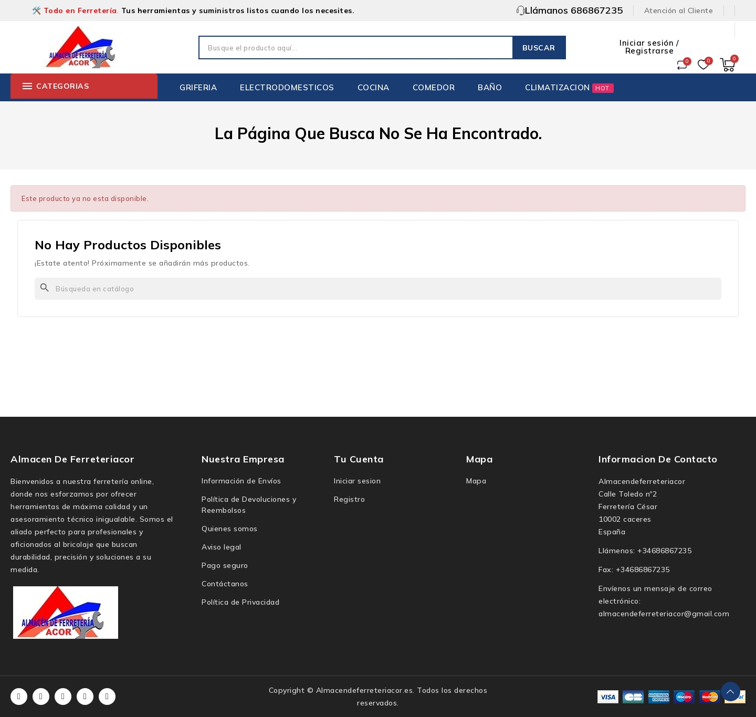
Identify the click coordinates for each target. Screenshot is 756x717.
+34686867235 (664, 550)
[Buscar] (378, 289)
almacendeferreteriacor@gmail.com (663, 613)
